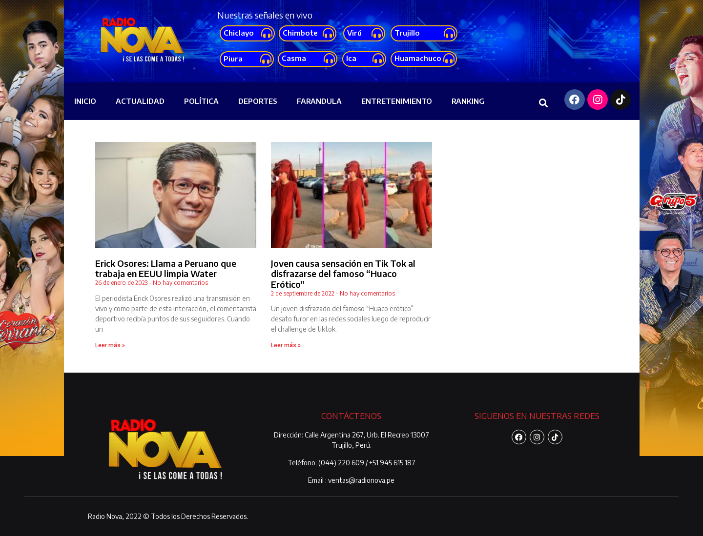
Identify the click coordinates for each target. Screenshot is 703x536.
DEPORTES (257, 101)
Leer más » (110, 345)
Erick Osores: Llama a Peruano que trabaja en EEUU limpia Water (165, 268)
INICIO (85, 101)
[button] (247, 33)
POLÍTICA (201, 101)
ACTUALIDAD (140, 101)
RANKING (468, 101)
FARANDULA (319, 101)
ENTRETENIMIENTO (396, 101)
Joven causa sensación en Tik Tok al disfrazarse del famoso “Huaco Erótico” (343, 274)
